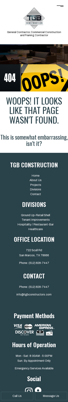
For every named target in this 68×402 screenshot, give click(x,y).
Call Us (17, 395)
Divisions (35, 189)
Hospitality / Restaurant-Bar (35, 224)
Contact (35, 194)
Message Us (51, 395)
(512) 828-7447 (39, 262)
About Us (36, 180)
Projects (35, 184)
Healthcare (35, 229)
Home (36, 175)
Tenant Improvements (36, 219)
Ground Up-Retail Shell (35, 215)
